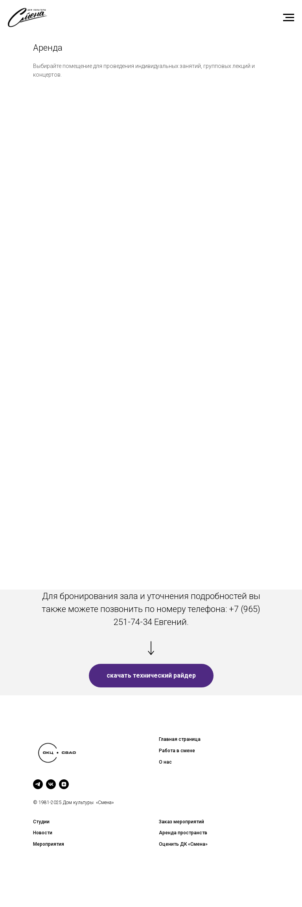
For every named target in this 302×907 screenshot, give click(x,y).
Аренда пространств (183, 833)
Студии (41, 822)
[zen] (64, 784)
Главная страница (180, 739)
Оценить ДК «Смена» (183, 844)
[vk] (51, 784)
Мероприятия (48, 844)
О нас (165, 762)
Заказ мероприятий (181, 822)
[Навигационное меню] (288, 18)
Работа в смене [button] (177, 750)
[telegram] (38, 784)
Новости (42, 833)
